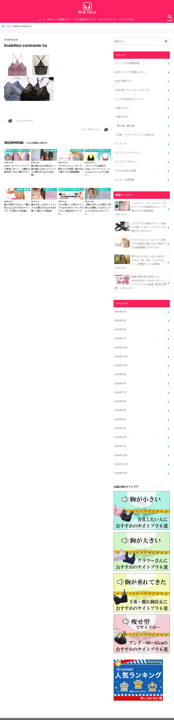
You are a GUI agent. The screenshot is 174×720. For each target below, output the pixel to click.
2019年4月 (120, 412)
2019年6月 (120, 395)
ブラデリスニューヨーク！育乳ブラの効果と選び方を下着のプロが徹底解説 (140, 241)
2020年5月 (120, 316)
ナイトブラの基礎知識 (126, 65)
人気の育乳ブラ (123, 82)
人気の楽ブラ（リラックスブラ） (132, 91)
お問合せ (69, 715)
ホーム (42, 21)
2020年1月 (120, 334)
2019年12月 (120, 342)
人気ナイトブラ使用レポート (59, 21)
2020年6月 (120, 307)
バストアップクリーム (107, 21)
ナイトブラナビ (139, 715)
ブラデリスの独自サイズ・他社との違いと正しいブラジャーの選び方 (140, 225)
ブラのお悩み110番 (125, 169)
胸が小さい (123, 108)
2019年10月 (120, 360)
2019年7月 (120, 386)
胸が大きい (123, 117)
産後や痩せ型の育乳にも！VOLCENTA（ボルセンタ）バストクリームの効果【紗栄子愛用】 (140, 279)
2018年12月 (120, 447)
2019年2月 (120, 430)
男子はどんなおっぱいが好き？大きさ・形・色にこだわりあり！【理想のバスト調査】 (140, 259)
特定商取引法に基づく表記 (47, 715)
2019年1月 (120, 439)
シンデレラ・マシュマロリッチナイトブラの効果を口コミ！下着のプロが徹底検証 (140, 207)
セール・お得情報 (124, 178)
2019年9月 (120, 369)
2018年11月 (120, 456)
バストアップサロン (126, 21)
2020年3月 (120, 325)
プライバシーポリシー (17, 715)
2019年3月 (120, 421)
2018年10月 (120, 465)
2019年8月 (120, 377)
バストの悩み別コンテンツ (84, 21)
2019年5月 (120, 404)
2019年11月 (120, 351)
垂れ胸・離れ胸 (125, 126)
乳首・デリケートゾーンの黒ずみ (135, 134)
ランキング (120, 143)
